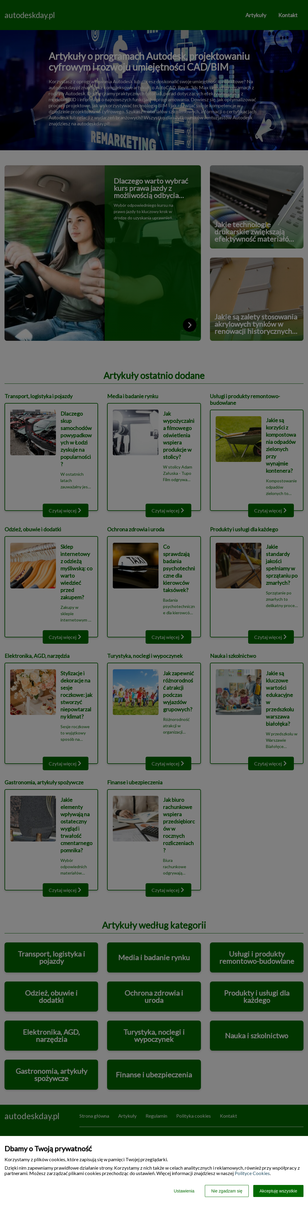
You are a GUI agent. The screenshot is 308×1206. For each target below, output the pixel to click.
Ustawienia (184, 1191)
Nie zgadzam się (226, 1191)
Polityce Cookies (252, 1173)
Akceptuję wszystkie (278, 1191)
